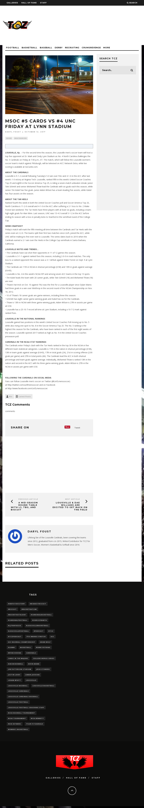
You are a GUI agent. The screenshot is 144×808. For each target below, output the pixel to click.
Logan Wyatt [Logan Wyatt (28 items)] (14, 681)
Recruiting (72, 47)
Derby (59, 47)
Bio (10, 397)
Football (12, 47)
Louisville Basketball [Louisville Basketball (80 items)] (43, 687)
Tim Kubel (15, 190)
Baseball (46, 47)
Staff (43, 3)
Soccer (9, 138)
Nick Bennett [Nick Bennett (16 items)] (37, 720)
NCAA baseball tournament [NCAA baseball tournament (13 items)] (21, 714)
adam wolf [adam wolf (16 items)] (45, 643)
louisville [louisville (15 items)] (31, 681)
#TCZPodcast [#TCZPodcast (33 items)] (14, 637)
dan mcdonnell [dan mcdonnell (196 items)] (15, 665)
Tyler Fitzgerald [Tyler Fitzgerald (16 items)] (34, 725)
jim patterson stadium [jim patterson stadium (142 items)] (19, 670)
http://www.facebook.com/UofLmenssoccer (28, 388)
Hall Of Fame (29, 3)
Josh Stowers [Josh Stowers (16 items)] (43, 670)
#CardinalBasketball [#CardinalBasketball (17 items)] (41, 615)
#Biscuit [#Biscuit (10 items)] (12, 610)
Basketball (29, 47)
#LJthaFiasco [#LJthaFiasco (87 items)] (14, 626)
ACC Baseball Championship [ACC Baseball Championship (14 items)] (21, 643)
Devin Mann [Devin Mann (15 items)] (33, 665)
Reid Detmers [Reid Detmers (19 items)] (14, 725)
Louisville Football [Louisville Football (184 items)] (18, 703)
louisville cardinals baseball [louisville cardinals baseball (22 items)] (23, 698)
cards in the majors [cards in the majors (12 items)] (18, 659)
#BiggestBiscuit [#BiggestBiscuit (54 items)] (38, 604)
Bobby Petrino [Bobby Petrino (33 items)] (43, 648)
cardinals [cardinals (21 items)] (31, 654)
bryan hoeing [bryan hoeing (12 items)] (14, 654)
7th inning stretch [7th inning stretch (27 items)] (36, 637)
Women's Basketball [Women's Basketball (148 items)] (18, 731)
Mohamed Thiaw (34, 186)
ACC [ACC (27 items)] (52, 637)
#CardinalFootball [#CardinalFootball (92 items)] (17, 621)
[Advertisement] (90, 25)
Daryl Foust (13, 132)
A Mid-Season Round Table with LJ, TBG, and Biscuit (24, 506)
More (106, 47)
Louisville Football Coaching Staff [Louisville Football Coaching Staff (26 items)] (26, 709)
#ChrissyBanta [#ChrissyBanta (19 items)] (39, 621)
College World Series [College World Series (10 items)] (43, 659)
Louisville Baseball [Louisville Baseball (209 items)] (18, 687)
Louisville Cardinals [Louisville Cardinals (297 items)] (18, 692)
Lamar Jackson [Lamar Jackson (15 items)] (32, 676)
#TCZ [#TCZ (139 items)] (51, 632)
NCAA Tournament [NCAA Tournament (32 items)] (17, 720)
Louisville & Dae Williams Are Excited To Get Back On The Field (70, 506)
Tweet (77, 428)
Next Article (72, 499)
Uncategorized (20, 138)
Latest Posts (25, 397)
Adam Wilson (45, 190)
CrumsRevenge (91, 47)
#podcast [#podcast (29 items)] (38, 632)
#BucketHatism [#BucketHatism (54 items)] (29, 610)
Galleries (12, 3)
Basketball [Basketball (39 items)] (25, 648)
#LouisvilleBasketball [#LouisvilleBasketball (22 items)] (37, 626)
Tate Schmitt (10, 186)
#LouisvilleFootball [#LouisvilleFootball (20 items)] (18, 632)
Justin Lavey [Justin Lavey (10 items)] (14, 676)
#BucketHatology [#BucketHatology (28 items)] (17, 615)
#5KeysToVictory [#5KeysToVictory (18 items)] (16, 604)
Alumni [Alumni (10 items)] (11, 648)
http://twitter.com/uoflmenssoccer (23, 385)
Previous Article (28, 499)
